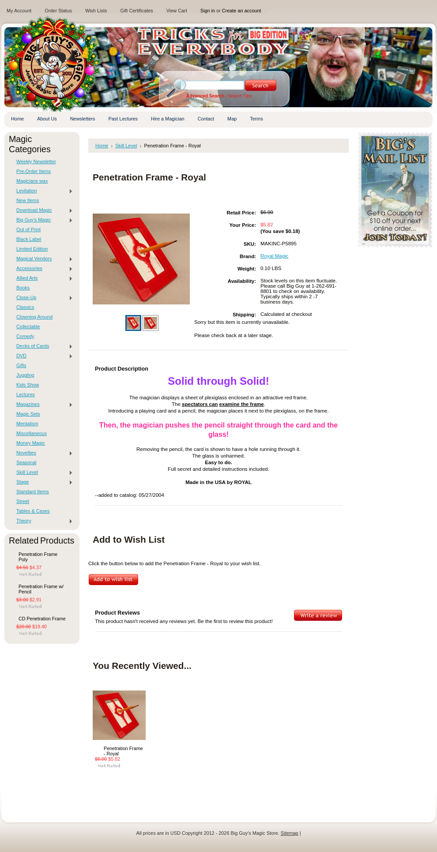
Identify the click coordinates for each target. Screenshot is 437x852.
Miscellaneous (31, 433)
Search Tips (240, 96)
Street (22, 501)
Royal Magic (274, 256)
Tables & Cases (33, 511)
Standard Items (32, 491)
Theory (42, 521)
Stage (42, 482)
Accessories (42, 269)
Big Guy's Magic (42, 220)
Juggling (25, 375)
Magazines (42, 405)
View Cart (176, 10)
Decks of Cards (42, 346)
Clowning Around (34, 316)
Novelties (42, 453)
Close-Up (42, 298)
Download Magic (42, 210)
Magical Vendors (42, 259)
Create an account (241, 10)
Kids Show (27, 384)
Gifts (21, 365)
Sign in (207, 10)
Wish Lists (96, 10)
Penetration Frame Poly (38, 557)
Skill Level (42, 472)
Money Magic (30, 443)
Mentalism (27, 423)
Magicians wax (32, 181)
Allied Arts (42, 278)
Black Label (28, 239)
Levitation (42, 191)
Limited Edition (32, 248)
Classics (25, 307)
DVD (42, 356)
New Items (27, 200)
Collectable (28, 326)
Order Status (58, 10)
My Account (19, 10)
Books (23, 287)
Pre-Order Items (33, 171)
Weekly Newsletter (36, 161)
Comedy (25, 336)
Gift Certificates (136, 10)
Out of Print (28, 229)
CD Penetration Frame (42, 618)
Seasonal (26, 462)
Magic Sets (28, 414)
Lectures (25, 394)
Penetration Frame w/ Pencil (41, 589)
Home (101, 145)
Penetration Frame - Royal (123, 751)
